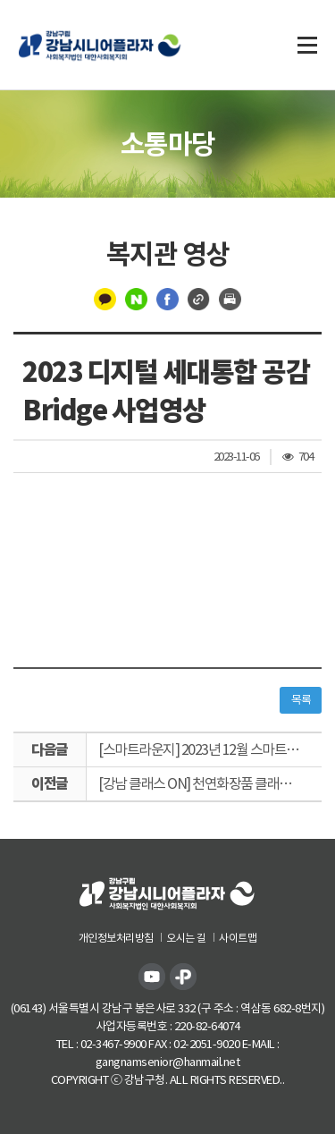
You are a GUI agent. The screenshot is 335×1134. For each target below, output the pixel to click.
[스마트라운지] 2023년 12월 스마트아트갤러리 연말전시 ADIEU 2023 (210, 749)
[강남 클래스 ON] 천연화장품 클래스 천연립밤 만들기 (210, 783)
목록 (300, 699)
